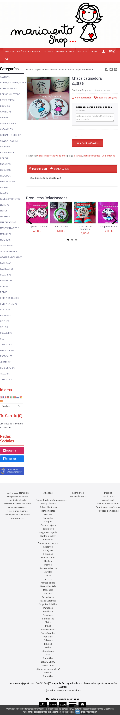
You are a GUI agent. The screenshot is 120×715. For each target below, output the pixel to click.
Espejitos (5, 169)
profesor (27, 514)
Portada (9, 51)
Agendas (5, 76)
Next (114, 220)
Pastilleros (7, 268)
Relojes (4, 321)
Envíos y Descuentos (28, 51)
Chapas (4, 117)
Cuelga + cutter (9, 140)
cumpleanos (12, 496)
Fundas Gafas (7, 181)
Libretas (4, 204)
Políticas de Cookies (108, 510)
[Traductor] (11, 406)
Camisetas (5, 111)
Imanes (4, 193)
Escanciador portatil (7, 155)
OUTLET (95, 51)
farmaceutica (10, 503)
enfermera (23, 496)
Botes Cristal (8, 100)
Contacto (82, 51)
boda (16, 493)
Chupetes (5, 146)
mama (8, 514)
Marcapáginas (8, 222)
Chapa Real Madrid (37, 226)
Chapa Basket (61, 226)
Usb (2, 338)
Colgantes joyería (10, 134)
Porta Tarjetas (8, 303)
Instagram (9, 450)
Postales (5, 309)
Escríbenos (78, 492)
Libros (4, 210)
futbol (28, 503)
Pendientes (6, 280)
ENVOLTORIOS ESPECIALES (7, 353)
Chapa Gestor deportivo (85, 228)
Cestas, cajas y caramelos (8, 126)
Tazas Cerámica (8, 251)
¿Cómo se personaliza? (7, 364)
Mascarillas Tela (9, 228)
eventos (12, 500)
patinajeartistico (91, 155)
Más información (89, 711)
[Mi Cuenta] (103, 51)
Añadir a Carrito (87, 143)
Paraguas (5, 263)
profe (21, 514)
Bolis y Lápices (8, 88)
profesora (15, 518)
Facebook (9, 458)
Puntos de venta (65, 51)
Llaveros (5, 216)
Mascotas (5, 233)
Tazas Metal (7, 245)
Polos (3, 292)
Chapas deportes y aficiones (52, 155)
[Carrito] (112, 51)
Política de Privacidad (108, 503)
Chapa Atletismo (108, 226)
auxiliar (10, 493)
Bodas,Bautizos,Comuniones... (12, 82)
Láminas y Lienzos (10, 198)
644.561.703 (42, 683)
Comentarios (108, 155)
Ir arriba (108, 492)
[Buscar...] (7, 59)
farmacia (21, 503)
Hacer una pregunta (105, 97)
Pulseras (5, 315)
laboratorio (22, 507)
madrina (24, 511)
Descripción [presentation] (37, 168)
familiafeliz (21, 500)
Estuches (5, 164)
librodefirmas (13, 511)
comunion (24, 492)
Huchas (4, 187)
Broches (5, 105)
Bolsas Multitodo (10, 94)
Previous (29, 220)
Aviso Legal (108, 499)
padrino (14, 514)
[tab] (37, 169)
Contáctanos (108, 496)
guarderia (12, 507)
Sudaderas (6, 332)
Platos (4, 286)
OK (77, 711)
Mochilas (5, 239)
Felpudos (5, 175)
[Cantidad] (78, 135)
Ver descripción (81, 97)
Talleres (48, 51)
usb (22, 518)
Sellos (4, 327)
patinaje (78, 155)
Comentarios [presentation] (59, 168)
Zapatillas (6, 344)
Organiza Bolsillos (11, 257)
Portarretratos (9, 297)
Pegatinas (5, 274)
